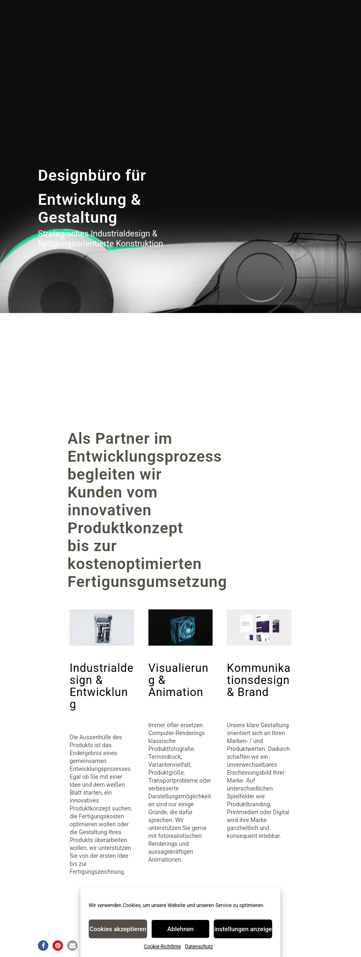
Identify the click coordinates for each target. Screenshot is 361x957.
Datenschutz (199, 947)
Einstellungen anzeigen (243, 929)
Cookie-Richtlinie (162, 947)
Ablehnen (180, 929)
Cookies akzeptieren (118, 929)
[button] (43, 945)
